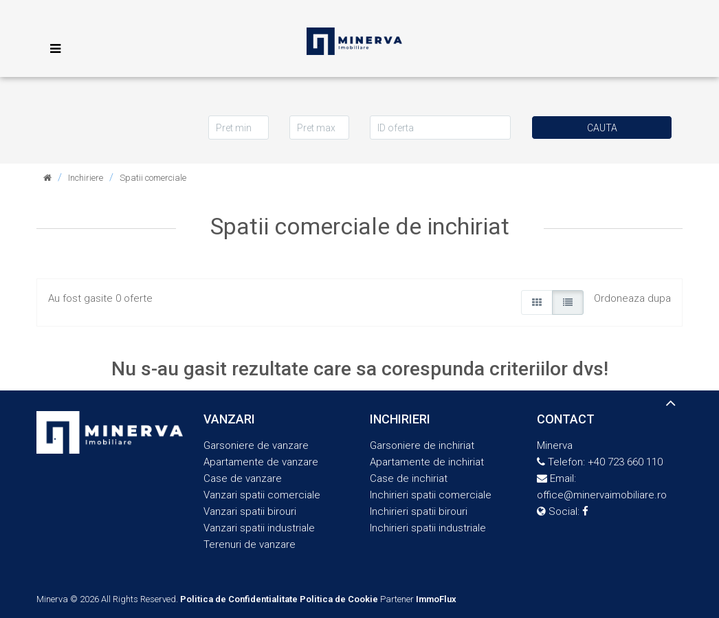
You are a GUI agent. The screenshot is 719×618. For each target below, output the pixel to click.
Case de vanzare (242, 478)
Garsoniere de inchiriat (422, 445)
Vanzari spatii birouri (249, 511)
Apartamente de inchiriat (427, 462)
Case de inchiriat (408, 478)
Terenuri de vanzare (249, 544)
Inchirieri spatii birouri (418, 511)
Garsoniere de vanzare (256, 445)
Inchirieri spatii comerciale (430, 495)
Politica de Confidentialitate (239, 599)
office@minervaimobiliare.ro (602, 495)
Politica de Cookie (339, 599)
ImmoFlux (436, 599)
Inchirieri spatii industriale (428, 528)
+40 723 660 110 (625, 462)
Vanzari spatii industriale (259, 528)
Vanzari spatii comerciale (261, 495)
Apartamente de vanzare (260, 462)
